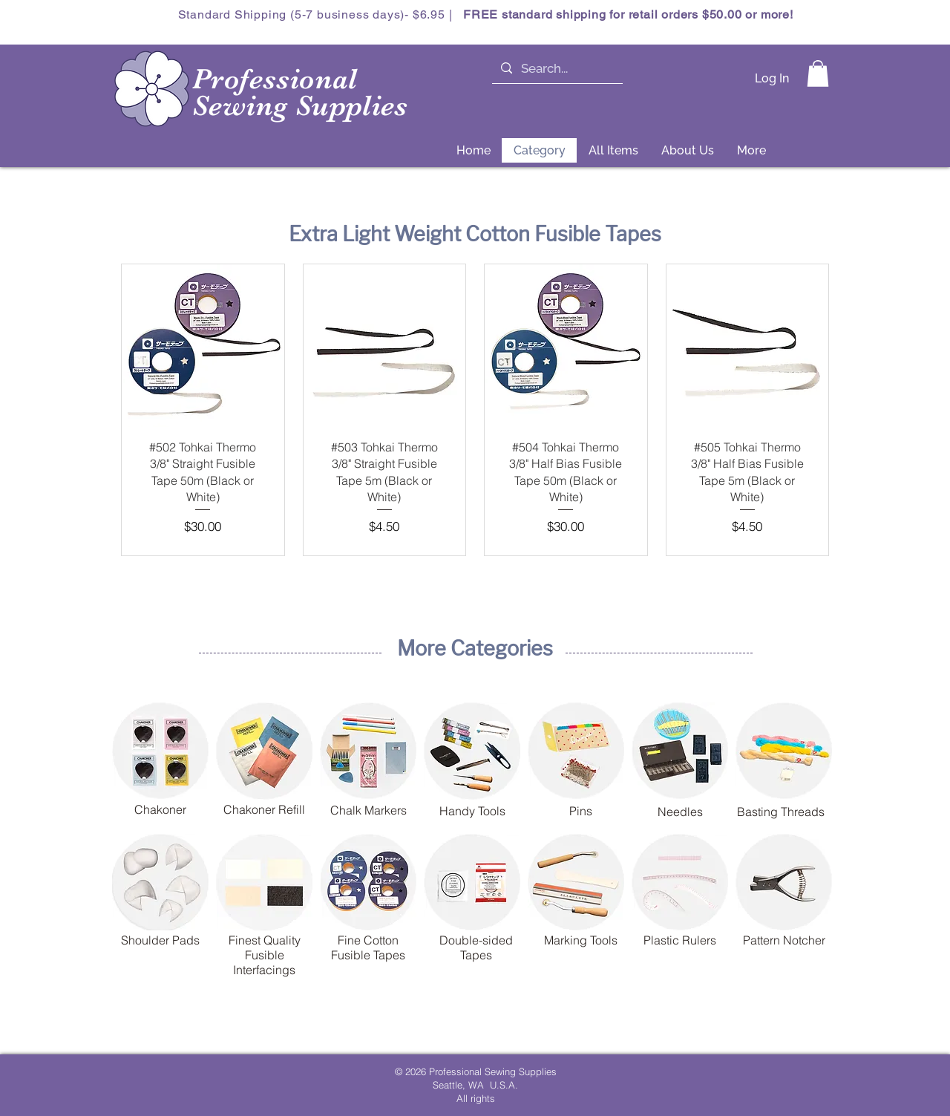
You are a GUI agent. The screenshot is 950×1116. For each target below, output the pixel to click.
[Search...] (556, 69)
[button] (818, 73)
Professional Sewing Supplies (300, 92)
